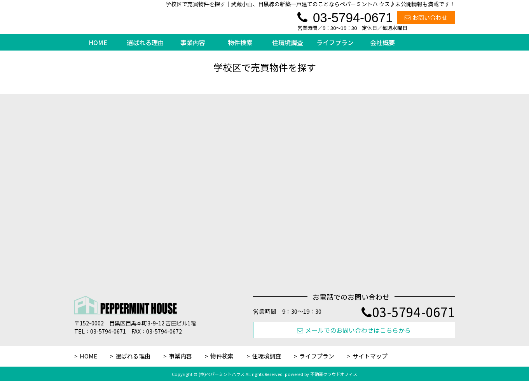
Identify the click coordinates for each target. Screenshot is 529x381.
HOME (98, 42)
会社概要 (382, 42)
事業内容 (192, 42)
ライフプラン (335, 42)
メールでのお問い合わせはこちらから (354, 330)
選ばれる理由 (145, 42)
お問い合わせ (426, 17)
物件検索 (240, 42)
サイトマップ (370, 356)
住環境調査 (287, 42)
